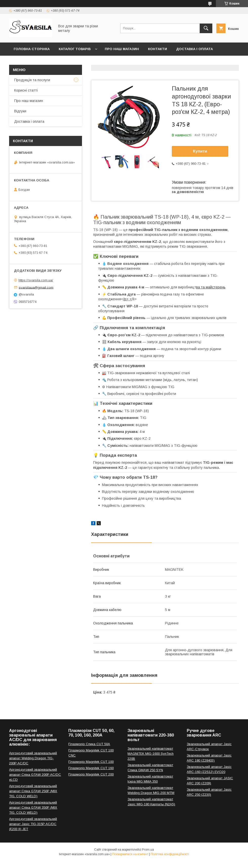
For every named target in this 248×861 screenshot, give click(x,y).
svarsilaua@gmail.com (36, 287)
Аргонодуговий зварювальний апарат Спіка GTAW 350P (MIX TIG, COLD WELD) (33, 807)
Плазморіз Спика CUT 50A (89, 744)
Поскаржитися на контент (130, 854)
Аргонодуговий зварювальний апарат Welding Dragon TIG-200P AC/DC (33, 758)
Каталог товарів (75, 49)
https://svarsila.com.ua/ (35, 280)
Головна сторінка (32, 49)
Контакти (157, 49)
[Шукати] (206, 28)
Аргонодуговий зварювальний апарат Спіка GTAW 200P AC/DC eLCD (35, 775)
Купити (200, 151)
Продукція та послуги (32, 80)
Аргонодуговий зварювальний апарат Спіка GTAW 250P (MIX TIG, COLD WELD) (33, 791)
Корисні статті (26, 90)
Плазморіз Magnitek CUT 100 (91, 762)
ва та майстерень (210, 287)
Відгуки (20, 111)
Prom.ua (148, 849)
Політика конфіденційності (170, 854)
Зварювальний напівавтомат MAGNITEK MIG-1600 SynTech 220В (151, 754)
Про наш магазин (122, 49)
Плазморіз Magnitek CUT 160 (91, 768)
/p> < (127, 299)
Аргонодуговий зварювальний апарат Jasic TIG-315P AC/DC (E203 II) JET (33, 824)
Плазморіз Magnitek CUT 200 (91, 774)
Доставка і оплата (194, 49)
